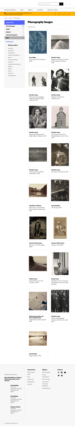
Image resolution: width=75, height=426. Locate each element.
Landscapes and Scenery (14, 64)
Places (9, 71)
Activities (10, 48)
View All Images (15, 26)
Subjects (15, 32)
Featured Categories (15, 35)
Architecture (11, 53)
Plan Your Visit (46, 379)
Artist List (29, 384)
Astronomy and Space (13, 55)
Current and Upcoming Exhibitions (45, 384)
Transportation (12, 75)
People (10, 68)
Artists (15, 29)
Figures (10, 57)
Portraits (10, 73)
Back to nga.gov (46, 372)
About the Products (52, 10)
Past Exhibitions (46, 388)
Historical (10, 62)
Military (10, 66)
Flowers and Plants (13, 59)
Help (28, 376)
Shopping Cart (31, 381)
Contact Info (30, 379)
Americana (11, 50)
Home (5, 18)
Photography (17, 18)
